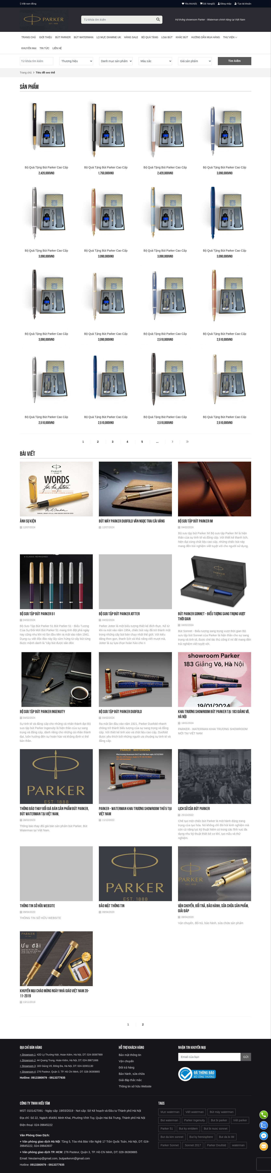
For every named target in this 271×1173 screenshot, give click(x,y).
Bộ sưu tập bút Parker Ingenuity (42, 711)
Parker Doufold (216, 1145)
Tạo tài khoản (242, 3)
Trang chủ (29, 37)
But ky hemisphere (201, 1137)
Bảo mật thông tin (111, 905)
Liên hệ (57, 48)
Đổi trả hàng (126, 1067)
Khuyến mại (29, 48)
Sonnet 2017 (193, 1145)
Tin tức (44, 48)
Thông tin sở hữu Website (135, 1086)
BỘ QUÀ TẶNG (149, 37)
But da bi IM (226, 1137)
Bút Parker (63, 37)
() (207, 3)
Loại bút (167, 37)
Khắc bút (182, 37)
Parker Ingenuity (194, 1120)
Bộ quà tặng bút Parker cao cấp (46, 167)
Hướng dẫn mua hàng (205, 37)
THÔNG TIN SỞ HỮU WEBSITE (37, 905)
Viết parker (240, 1120)
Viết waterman (195, 1112)
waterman (238, 1145)
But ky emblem (188, 1128)
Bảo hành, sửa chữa (132, 1073)
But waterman (169, 1120)
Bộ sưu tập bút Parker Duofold (120, 711)
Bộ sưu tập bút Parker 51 (37, 613)
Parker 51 (167, 1128)
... (157, 441)
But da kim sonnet (172, 1137)
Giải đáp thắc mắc (130, 1080)
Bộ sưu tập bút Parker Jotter (119, 613)
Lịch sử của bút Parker (194, 808)
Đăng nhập (224, 3)
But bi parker (219, 1120)
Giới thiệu (45, 37)
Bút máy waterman (221, 1112)
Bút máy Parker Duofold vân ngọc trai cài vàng (132, 520)
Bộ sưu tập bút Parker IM (195, 520)
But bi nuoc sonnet (215, 1128)
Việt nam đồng (29, 3)
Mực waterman (170, 1112)
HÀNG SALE (131, 37)
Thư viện (230, 37)
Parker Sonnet (170, 1145)
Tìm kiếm (234, 60)
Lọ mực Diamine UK (109, 37)
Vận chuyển (126, 1061)
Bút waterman (83, 37)
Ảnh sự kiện (28, 520)
